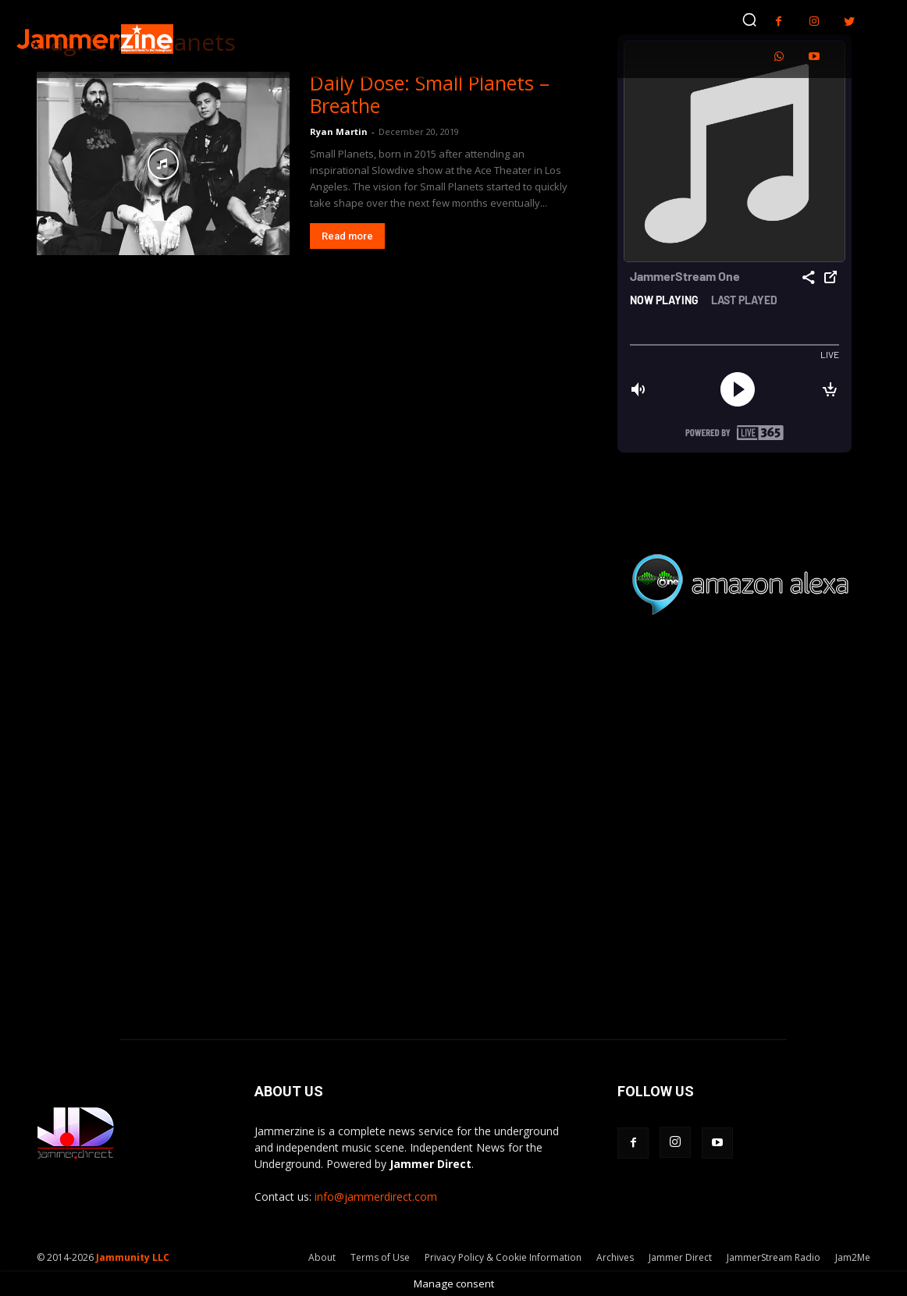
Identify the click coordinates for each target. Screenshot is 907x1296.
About (322, 1257)
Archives (615, 1257)
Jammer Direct (680, 1257)
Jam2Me (852, 1257)
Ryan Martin (339, 131)
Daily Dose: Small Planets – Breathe (430, 94)
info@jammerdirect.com (376, 1196)
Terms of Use (380, 1257)
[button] (749, 19)
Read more (347, 236)
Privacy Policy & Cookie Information (503, 1257)
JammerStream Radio (773, 1257)
